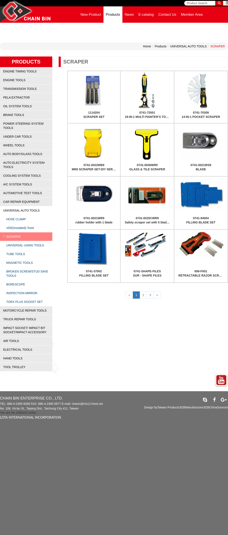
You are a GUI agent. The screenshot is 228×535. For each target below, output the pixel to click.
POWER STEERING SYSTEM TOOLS (23, 126)
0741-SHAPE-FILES (147, 271)
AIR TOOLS (11, 341)
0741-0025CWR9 (147, 218)
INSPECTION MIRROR (21, 293)
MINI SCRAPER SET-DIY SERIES (95, 169)
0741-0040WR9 (147, 165)
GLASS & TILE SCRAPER (147, 169)
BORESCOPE (15, 284)
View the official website (34, 465)
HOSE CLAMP (16, 219)
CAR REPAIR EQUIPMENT (21, 201)
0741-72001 (147, 112)
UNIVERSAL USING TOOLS (25, 245)
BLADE (201, 169)
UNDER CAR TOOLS (17, 136)
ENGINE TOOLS (14, 80)
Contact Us (167, 15)
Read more (9, 465)
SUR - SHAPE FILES (147, 275)
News (129, 15)
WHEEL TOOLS (13, 145)
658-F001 (200, 271)
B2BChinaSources (216, 407)
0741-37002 (94, 271)
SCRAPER (217, 46)
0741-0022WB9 (94, 165)
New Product (91, 15)
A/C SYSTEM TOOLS (17, 184)
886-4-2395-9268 (18, 403)
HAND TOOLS (13, 358)
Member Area (192, 15)
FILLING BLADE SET (200, 222)
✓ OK (107, 533)
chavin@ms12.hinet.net (87, 403)
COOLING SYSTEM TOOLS (22, 175)
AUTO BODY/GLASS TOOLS (22, 154)
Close (4, 426)
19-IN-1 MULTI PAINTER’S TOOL (147, 117)
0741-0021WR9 (94, 218)
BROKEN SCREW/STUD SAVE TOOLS (27, 273)
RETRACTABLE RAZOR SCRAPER (202, 275)
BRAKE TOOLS (13, 115)
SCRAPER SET (94, 117)
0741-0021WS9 (201, 165)
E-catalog (146, 15)
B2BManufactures (191, 407)
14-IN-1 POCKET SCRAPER (201, 117)
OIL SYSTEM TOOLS (17, 106)
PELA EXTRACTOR (16, 97)
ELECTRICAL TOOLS (17, 349)
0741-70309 (201, 112)
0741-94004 (201, 218)
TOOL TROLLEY (14, 367)
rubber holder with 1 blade (93, 222)
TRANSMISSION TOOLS (20, 88)
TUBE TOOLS (15, 254)
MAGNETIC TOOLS (19, 262)
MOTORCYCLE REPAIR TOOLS (25, 310)
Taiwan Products (168, 407)
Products (113, 15)
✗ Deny (5, 439)
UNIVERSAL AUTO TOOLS (188, 46)
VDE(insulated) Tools (20, 228)
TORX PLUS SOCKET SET (24, 301)
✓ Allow (5, 435)
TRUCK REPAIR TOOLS (19, 319)
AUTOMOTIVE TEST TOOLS (22, 193)
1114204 (94, 112)
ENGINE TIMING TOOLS (20, 71)
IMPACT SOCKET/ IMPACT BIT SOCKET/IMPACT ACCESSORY (25, 330)
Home (147, 46)
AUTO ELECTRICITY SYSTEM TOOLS (24, 165)
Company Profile (94, 31)
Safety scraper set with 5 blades (147, 222)
